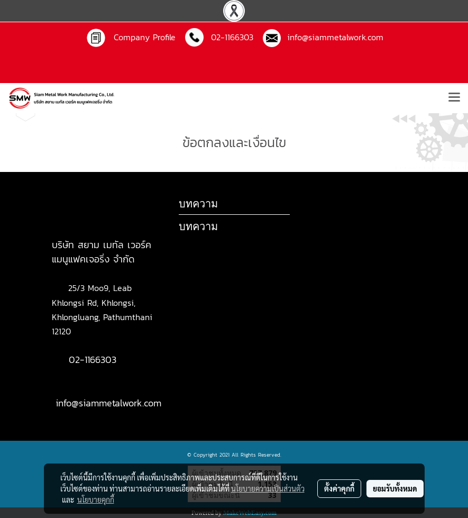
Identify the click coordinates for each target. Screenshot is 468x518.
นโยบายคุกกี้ (95, 499)
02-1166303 (92, 359)
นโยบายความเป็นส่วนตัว (268, 488)
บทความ (198, 226)
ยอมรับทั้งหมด (395, 488)
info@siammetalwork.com (332, 37)
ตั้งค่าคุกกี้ (339, 488)
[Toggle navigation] (454, 98)
